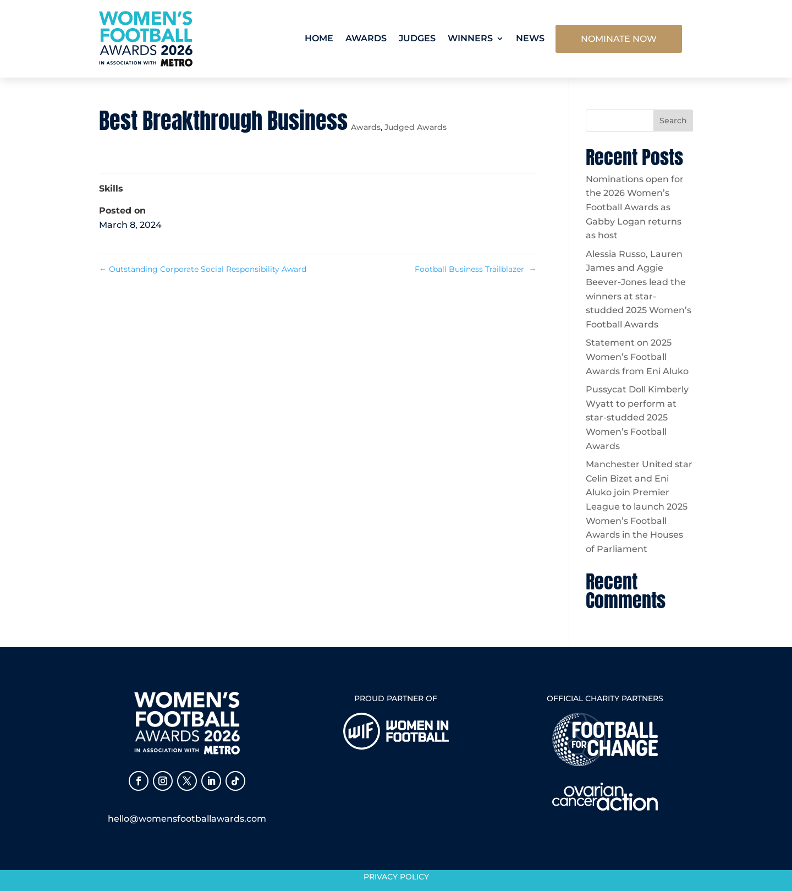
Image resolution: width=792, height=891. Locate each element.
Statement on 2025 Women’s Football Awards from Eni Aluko (637, 356)
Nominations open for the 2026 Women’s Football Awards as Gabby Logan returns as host (635, 207)
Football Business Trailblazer (475, 269)
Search (673, 120)
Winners (470, 38)
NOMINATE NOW (619, 39)
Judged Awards (415, 127)
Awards (366, 38)
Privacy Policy (396, 877)
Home (319, 38)
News (530, 38)
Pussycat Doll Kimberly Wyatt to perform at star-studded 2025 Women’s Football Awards (637, 417)
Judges (417, 38)
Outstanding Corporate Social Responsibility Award (204, 269)
